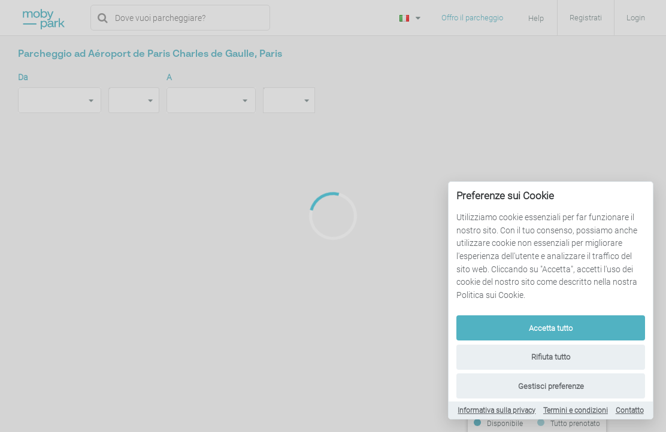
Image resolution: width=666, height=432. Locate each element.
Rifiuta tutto (550, 356)
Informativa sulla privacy (496, 410)
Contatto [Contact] (630, 410)
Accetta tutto (551, 328)
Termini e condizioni (575, 410)
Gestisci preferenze (551, 386)
